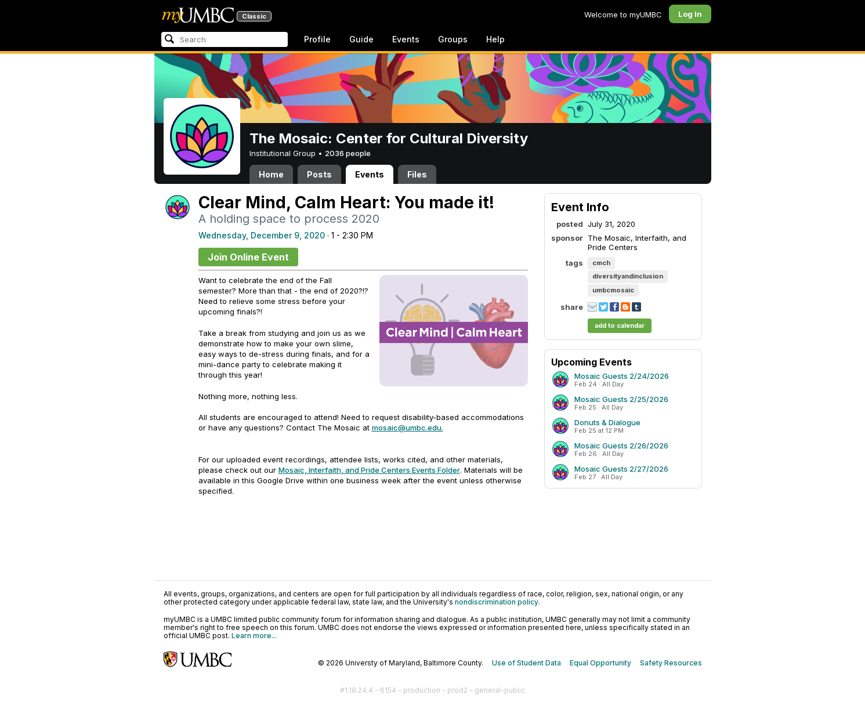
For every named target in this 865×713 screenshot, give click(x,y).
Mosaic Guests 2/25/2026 (621, 399)
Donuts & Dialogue (607, 422)
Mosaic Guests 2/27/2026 (621, 468)
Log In (690, 14)
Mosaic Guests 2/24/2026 (621, 376)
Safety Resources (671, 662)
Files (417, 174)
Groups (453, 39)
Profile (317, 39)
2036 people (348, 153)
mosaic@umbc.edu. (407, 427)
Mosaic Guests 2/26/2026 (621, 445)
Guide (361, 39)
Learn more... (254, 635)
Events (405, 39)
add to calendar (620, 325)
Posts (319, 174)
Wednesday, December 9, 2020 (261, 235)
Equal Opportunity (600, 662)
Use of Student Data (526, 662)
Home (271, 174)
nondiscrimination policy (496, 602)
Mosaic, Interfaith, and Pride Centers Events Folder (369, 470)
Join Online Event (248, 257)
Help (495, 39)
